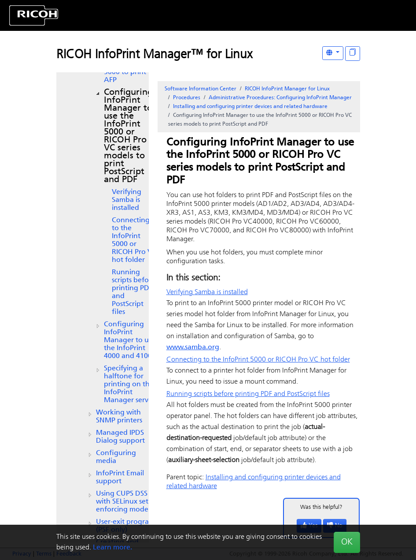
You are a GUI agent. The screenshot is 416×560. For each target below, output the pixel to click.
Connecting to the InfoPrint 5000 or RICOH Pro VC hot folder (134, 240)
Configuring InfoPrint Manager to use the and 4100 (129, 340)
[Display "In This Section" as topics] (352, 53)
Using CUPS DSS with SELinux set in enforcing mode (126, 501)
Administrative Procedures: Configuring (280, 98)
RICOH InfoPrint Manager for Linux (287, 89)
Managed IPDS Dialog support (120, 436)
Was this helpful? (321, 507)
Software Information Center (200, 89)
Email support (120, 477)
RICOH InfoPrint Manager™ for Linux (154, 55)
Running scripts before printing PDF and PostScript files (133, 292)
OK (347, 542)
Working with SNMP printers (119, 416)
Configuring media (116, 457)
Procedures (186, 98)
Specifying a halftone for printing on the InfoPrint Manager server (129, 384)
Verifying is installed (126, 200)
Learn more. (112, 547)
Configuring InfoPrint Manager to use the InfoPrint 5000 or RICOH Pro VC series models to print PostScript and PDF (128, 136)
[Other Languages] (332, 53)
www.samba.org (192, 347)
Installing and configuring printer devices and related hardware (250, 106)
